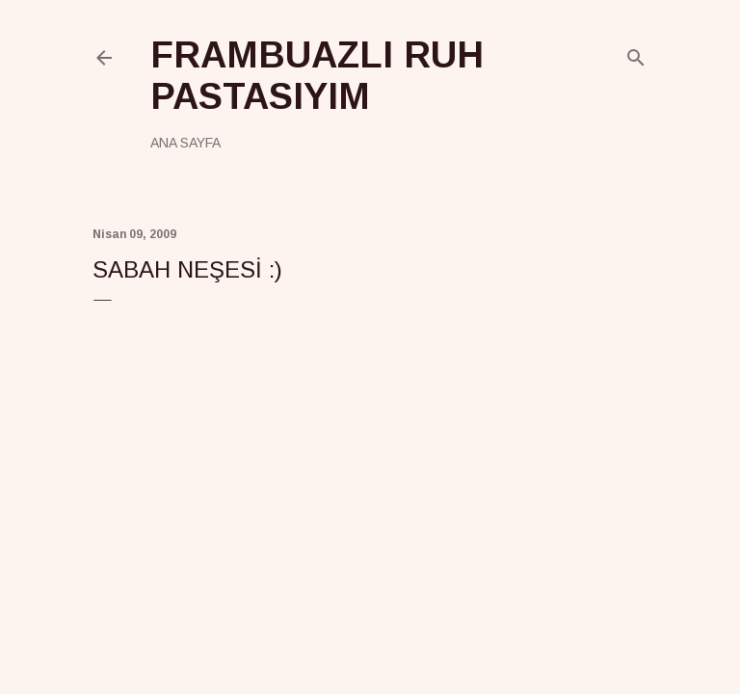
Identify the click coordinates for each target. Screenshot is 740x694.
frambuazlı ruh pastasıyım (317, 76)
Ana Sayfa (185, 142)
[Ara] (636, 53)
